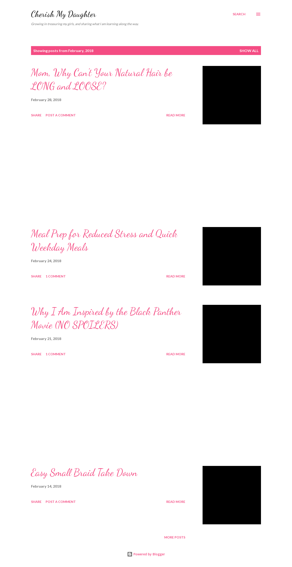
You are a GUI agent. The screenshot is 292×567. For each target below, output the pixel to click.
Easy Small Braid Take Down (84, 472)
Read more (175, 115)
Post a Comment (61, 115)
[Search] (239, 14)
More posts (174, 537)
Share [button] (36, 115)
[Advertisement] (108, 176)
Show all (249, 50)
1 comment (56, 276)
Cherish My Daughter (63, 14)
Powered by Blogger (146, 554)
